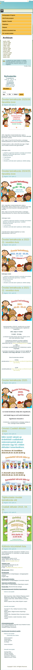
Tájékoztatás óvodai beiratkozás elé (12, 498)
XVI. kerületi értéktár (7, 33)
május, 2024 (6, 45)
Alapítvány (5, 24)
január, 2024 (6, 51)
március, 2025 (7, 42)
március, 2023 (7, 54)
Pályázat (4, 27)
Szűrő (21, 94)
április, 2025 (6, 41)
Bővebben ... (7, 88)
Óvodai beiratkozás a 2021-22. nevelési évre (16, 289)
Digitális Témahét (7, 21)
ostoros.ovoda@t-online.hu (12, 561)
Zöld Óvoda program (8, 18)
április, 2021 (6, 57)
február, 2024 (6, 50)
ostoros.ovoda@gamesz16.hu (20, 343)
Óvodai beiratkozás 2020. (15, 380)
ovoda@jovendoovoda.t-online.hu (14, 567)
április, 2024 (6, 47)
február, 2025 (6, 44)
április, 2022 (6, 55)
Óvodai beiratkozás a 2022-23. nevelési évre (16, 241)
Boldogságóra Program (8, 15)
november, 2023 (7, 52)
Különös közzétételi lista (9, 30)
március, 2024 (7, 48)
